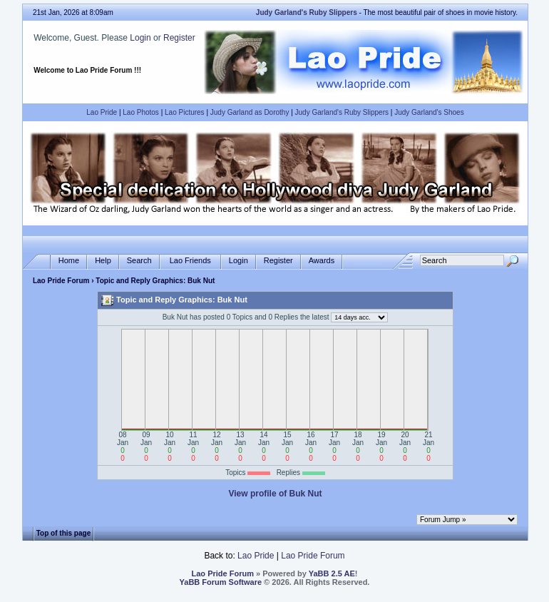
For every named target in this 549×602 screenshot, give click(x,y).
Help (103, 260)
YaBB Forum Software (221, 582)
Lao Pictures (185, 112)
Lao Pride (101, 112)
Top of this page (63, 533)
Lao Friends (190, 260)
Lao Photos (141, 112)
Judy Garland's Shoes (429, 112)
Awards (322, 260)
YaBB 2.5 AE (332, 573)
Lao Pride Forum (61, 281)
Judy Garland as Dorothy (249, 112)
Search (139, 260)
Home (68, 260)
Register (179, 38)
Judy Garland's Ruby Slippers (342, 112)
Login (140, 38)
